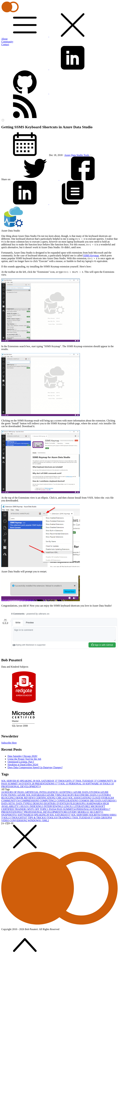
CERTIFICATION (46, 797)
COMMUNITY (106, 780)
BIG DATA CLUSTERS (98, 795)
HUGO (25, 806)
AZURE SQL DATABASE (31, 795)
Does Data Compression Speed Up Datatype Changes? (35, 767)
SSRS (112, 814)
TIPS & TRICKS (37, 817)
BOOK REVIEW (26, 797)
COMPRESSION (30, 800)
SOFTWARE (94, 783)
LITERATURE (82, 806)
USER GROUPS (103, 817)
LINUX (69, 806)
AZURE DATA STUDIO (86, 792)
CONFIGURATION (68, 800)
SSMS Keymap (91, 255)
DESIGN (38, 803)
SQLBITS (95, 814)
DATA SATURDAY (105, 800)
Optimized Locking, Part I (21, 761)
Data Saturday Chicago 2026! (22, 756)
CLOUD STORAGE (103, 797)
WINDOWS (35, 820)
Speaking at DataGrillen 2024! (23, 764)
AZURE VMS (54, 795)
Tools (87, 155)
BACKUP (68, 795)
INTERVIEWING (54, 806)
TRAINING (65, 817)
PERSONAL (77, 783)
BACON (80, 795)
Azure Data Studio (74, 155)
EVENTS (28, 783)
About (4, 38)
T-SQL (63, 783)
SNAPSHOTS (9, 814)
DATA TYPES (24, 803)
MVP (31, 809)
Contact (5, 44)
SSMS (105, 814)
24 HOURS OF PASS (13, 792)
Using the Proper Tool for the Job (24, 759)
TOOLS (108, 783)
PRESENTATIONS (46, 783)
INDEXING (37, 806)
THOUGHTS (66, 780)
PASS (53, 809)
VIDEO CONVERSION (14, 820)
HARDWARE (94, 803)
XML (45, 820)
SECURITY (96, 812)
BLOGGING (8, 797)
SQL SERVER (10, 780)
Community (7, 41)
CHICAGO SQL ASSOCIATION (74, 797)
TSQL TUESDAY (86, 780)
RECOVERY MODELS (77, 812)
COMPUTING (48, 800)
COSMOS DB (87, 800)
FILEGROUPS (77, 803)
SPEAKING (28, 780)
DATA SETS (8, 803)
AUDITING (66, 792)
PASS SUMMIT (11, 783)
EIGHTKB (50, 803)
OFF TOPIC (42, 809)
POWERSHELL (101, 809)
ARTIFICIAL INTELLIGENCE (42, 792)
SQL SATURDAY (47, 780)
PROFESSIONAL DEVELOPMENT (21, 786)
